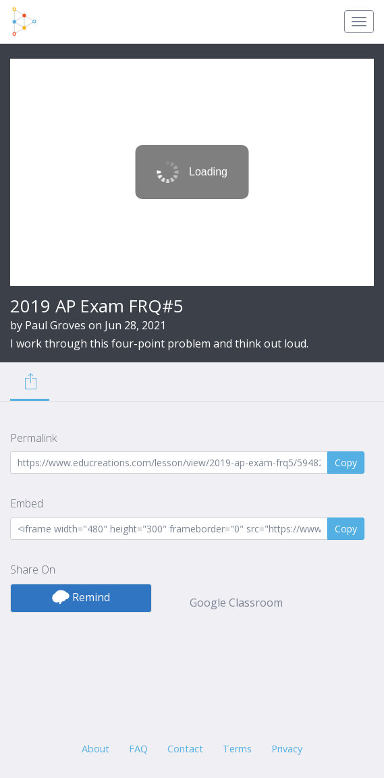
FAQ (138, 748)
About (95, 748)
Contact (185, 748)
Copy (346, 462)
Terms (237, 748)
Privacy (286, 748)
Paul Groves (55, 325)
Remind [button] (81, 597)
